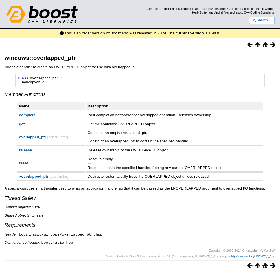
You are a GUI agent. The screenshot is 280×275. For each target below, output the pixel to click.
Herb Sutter (200, 12)
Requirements (20, 227)
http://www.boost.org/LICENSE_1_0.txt (253, 257)
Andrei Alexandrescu (228, 12)
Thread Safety (20, 200)
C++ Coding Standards (259, 12)
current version (190, 33)
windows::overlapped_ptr (40, 57)
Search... (262, 20)
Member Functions (25, 96)
